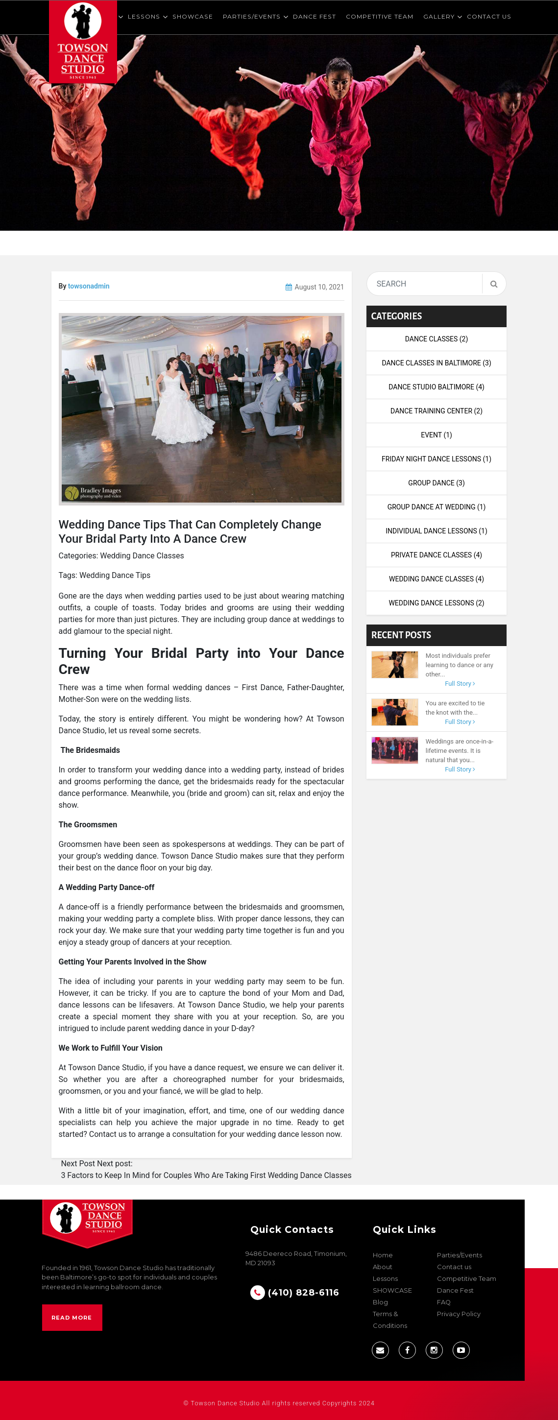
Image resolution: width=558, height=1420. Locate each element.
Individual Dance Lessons (436, 531)
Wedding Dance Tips (114, 575)
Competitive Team (379, 16)
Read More (71, 1317)
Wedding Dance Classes (142, 555)
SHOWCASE (192, 16)
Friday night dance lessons (436, 459)
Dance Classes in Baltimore (436, 363)
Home (383, 1255)
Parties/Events (252, 16)
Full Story (460, 683)
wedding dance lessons (436, 603)
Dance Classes (436, 339)
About (382, 1267)
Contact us (489, 16)
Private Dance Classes (436, 555)
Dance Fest (314, 16)
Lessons (144, 16)
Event (436, 435)
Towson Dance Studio (225, 1403)
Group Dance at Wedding (437, 507)
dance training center (436, 411)
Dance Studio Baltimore (436, 387)
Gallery (439, 16)
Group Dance (436, 483)
